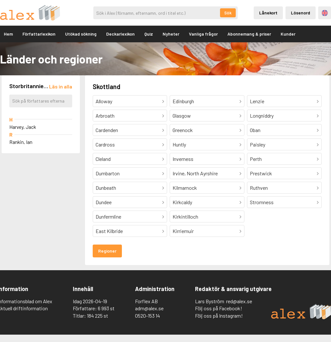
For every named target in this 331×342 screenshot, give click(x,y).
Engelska (325, 13)
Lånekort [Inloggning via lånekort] (268, 12)
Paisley (257, 144)
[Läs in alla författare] (60, 86)
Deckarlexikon (120, 34)
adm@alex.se (149, 308)
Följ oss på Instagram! (219, 316)
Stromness (262, 202)
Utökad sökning (81, 34)
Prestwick (261, 173)
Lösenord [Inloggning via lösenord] (300, 12)
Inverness (183, 159)
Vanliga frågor (203, 34)
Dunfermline (108, 216)
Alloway (104, 101)
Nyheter (171, 34)
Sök (228, 12)
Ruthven (259, 188)
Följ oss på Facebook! (218, 308)
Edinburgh (183, 101)
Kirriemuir (183, 231)
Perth (256, 159)
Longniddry (262, 116)
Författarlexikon (38, 34)
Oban (255, 130)
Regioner (107, 251)
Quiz (148, 34)
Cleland (103, 159)
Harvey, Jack (22, 127)
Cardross (105, 144)
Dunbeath (106, 188)
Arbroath (105, 116)
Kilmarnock (185, 188)
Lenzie (257, 101)
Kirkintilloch (185, 216)
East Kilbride (109, 231)
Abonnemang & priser (249, 34)
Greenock (183, 130)
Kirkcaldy (182, 202)
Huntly (179, 144)
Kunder (288, 34)
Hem (8, 34)
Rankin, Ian (20, 142)
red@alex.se (239, 301)
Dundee (104, 202)
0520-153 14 (147, 316)
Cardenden (107, 130)
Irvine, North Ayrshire (195, 173)
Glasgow (182, 116)
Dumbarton (108, 173)
